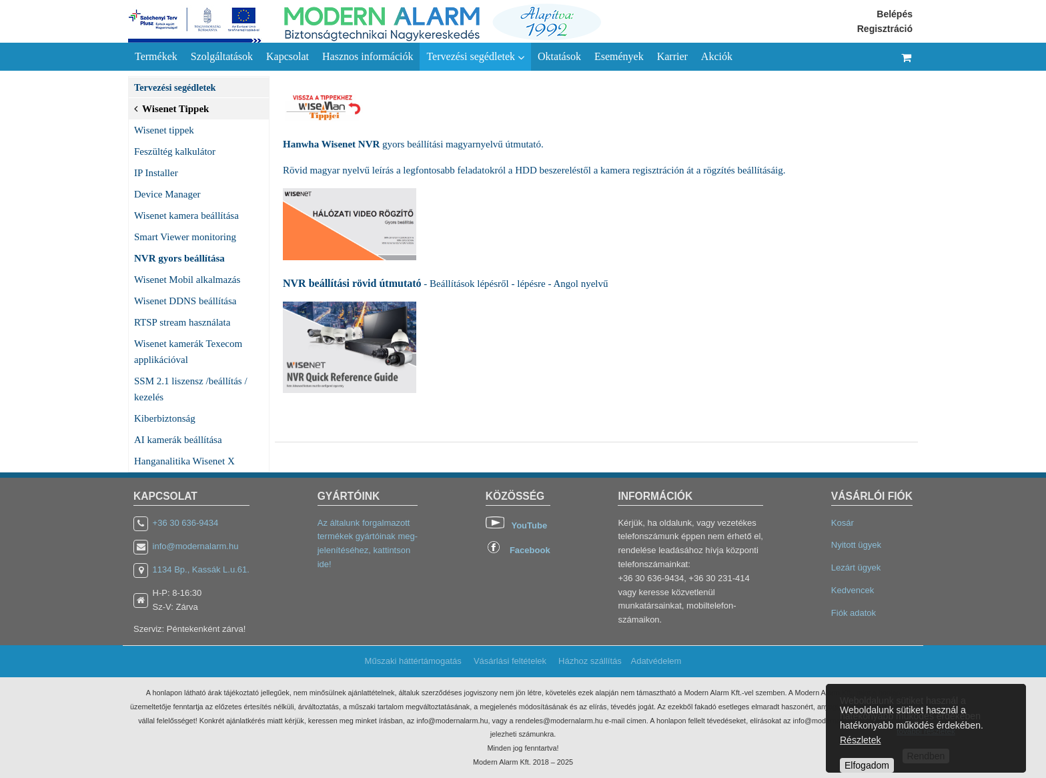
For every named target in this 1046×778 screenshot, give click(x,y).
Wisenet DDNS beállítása (185, 301)
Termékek (156, 56)
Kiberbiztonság (164, 418)
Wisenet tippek (164, 130)
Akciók (716, 56)
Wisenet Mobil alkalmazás (187, 279)
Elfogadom (867, 765)
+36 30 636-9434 (186, 523)
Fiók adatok (853, 613)
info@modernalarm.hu (196, 546)
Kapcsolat (287, 56)
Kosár (842, 523)
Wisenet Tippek (171, 107)
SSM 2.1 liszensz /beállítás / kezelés (190, 389)
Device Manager (167, 194)
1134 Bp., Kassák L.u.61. (201, 569)
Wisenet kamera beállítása (186, 215)
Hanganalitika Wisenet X (184, 461)
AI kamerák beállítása (178, 439)
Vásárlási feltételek (510, 661)
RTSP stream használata (182, 322)
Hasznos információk (367, 56)
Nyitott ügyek (856, 545)
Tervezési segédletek (475, 57)
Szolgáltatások (222, 56)
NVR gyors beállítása (179, 258)
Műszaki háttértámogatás (413, 661)
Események (619, 56)
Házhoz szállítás (590, 661)
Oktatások (559, 56)
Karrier (672, 56)
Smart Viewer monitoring (185, 237)
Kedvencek (852, 590)
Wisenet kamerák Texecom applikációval (188, 351)
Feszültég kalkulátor (174, 151)
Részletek (860, 740)
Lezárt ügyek (856, 567)
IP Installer (156, 172)
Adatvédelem (655, 661)
